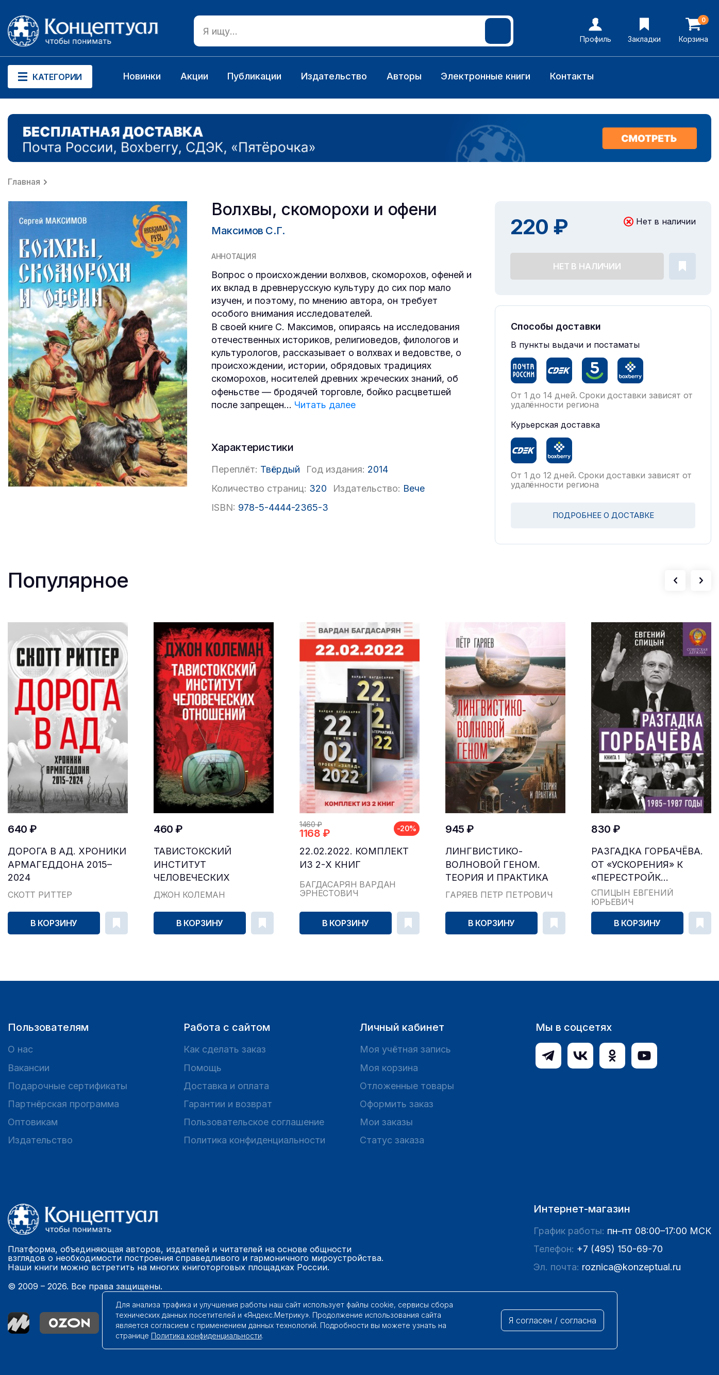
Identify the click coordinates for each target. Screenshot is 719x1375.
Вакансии (28, 1067)
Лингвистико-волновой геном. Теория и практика (496, 864)
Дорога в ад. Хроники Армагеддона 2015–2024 (67, 864)
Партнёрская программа (63, 1103)
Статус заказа (392, 1140)
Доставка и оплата (226, 1085)
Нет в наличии (587, 266)
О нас (20, 1049)
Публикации (254, 76)
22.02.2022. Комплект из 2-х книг (354, 857)
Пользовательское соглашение (253, 1122)
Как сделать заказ (224, 1049)
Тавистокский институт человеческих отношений (192, 864)
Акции (194, 76)
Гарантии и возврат (227, 1103)
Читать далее (325, 404)
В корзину (54, 923)
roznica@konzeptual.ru (631, 1266)
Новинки (142, 76)
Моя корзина (389, 1067)
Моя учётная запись (405, 1049)
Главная (24, 181)
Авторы (404, 76)
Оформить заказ (396, 1103)
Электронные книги (485, 76)
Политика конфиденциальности (254, 1140)
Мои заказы (386, 1122)
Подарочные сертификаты (67, 1085)
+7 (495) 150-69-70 (620, 1248)
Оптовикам (33, 1122)
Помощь (202, 1067)
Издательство (334, 76)
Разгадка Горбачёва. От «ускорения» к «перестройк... (647, 864)
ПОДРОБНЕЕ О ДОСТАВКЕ (603, 515)
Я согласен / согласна (552, 1320)
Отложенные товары (407, 1085)
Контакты (572, 76)
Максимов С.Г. (248, 230)
